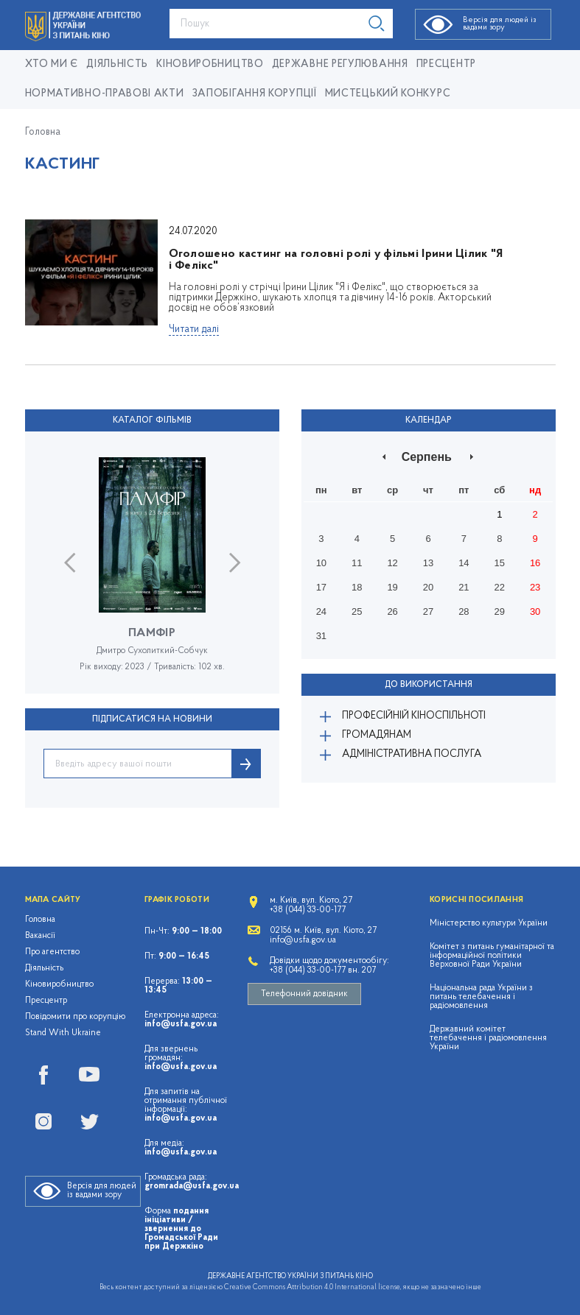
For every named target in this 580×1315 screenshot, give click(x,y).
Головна (42, 132)
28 (463, 611)
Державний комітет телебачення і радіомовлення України (488, 1038)
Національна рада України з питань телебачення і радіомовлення (481, 997)
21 (463, 587)
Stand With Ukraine (63, 1033)
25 (357, 611)
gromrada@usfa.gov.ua (191, 1186)
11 (357, 562)
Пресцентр (446, 64)
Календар (428, 420)
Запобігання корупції (254, 93)
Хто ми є (52, 64)
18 (357, 587)
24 (321, 611)
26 (392, 611)
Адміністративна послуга (411, 754)
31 (321, 635)
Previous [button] (69, 563)
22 (500, 587)
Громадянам (376, 735)
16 (535, 562)
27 (428, 611)
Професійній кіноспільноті (414, 716)
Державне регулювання (340, 64)
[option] (152, 575)
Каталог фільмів (152, 420)
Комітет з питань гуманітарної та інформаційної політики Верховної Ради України (492, 955)
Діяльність (117, 64)
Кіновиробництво (59, 984)
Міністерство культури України (489, 923)
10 (321, 562)
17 (321, 587)
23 (535, 587)
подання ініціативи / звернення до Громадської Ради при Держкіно (181, 1229)
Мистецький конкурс (388, 93)
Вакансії (40, 935)
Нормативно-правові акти (104, 93)
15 (500, 562)
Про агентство (52, 952)
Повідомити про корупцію (75, 1016)
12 (392, 562)
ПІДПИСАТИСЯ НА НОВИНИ (152, 719)
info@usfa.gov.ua (180, 1024)
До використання (428, 684)
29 (500, 611)
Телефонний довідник (304, 994)
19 (392, 587)
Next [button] (234, 563)
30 (535, 611)
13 (428, 562)
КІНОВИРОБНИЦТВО (210, 64)
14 (463, 562)
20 (428, 587)
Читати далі (194, 329)
